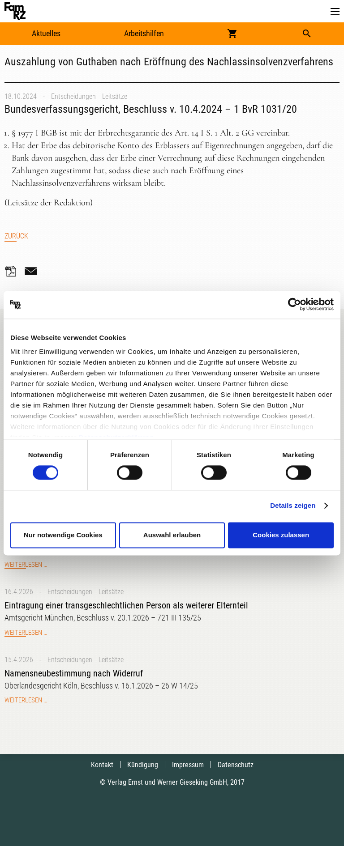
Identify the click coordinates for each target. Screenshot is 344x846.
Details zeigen (292, 506)
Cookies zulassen (281, 535)
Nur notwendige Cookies (63, 535)
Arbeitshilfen (144, 33)
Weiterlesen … (25, 565)
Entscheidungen (73, 96)
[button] (335, 12)
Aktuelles (46, 33)
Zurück (16, 236)
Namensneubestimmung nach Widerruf (73, 673)
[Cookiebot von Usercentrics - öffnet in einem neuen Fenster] (294, 305)
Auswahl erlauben (172, 535)
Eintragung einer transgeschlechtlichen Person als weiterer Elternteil (126, 605)
